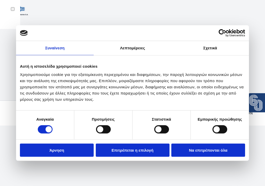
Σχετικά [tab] (210, 48)
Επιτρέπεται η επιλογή (132, 150)
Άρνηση (56, 150)
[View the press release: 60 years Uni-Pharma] (256, 102)
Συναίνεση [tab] (54, 48)
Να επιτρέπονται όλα (208, 150)
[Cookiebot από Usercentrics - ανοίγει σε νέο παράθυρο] (222, 33)
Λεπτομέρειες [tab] (132, 48)
